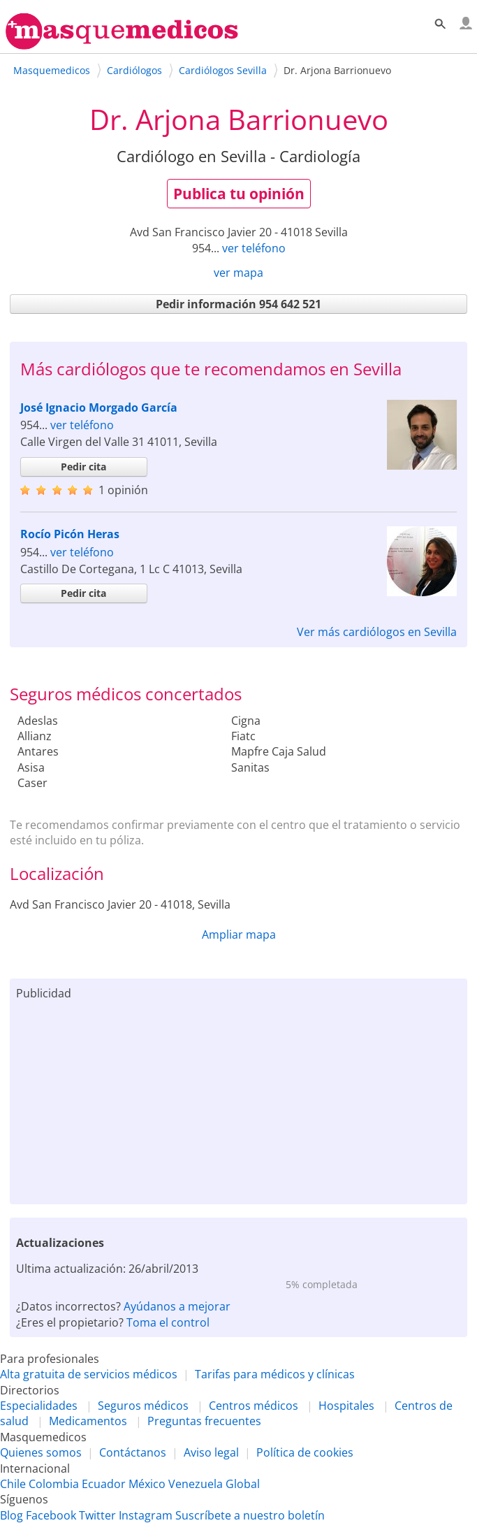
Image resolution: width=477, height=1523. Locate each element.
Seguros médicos (143, 1405)
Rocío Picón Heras (69, 534)
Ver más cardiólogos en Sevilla (377, 632)
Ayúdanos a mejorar (177, 1306)
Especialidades (39, 1405)
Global (243, 1484)
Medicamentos (88, 1421)
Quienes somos (41, 1452)
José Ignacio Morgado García (98, 407)
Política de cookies (304, 1452)
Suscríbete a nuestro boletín (250, 1515)
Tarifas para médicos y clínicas (275, 1374)
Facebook (51, 1515)
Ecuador (104, 1484)
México (147, 1484)
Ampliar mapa (239, 934)
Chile (13, 1484)
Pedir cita (83, 466)
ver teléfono (254, 248)
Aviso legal (211, 1452)
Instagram (146, 1515)
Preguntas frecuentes (204, 1421)
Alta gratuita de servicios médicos (88, 1374)
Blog (11, 1515)
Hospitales (346, 1405)
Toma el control (168, 1322)
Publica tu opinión (238, 193)
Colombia (54, 1484)
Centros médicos (253, 1405)
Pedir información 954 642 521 (238, 304)
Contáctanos (132, 1452)
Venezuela (195, 1484)
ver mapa (238, 272)
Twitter (97, 1515)
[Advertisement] (239, 1099)
